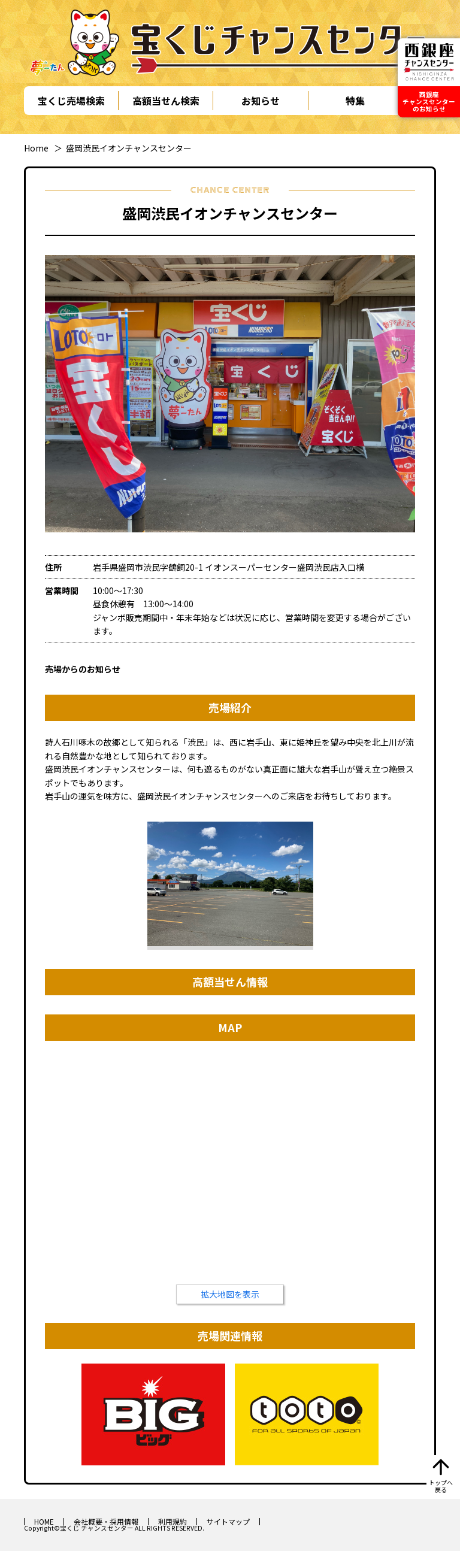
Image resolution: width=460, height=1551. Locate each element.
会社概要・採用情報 (106, 1521)
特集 (355, 100)
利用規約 (172, 1521)
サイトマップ (228, 1521)
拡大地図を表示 (230, 1294)
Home (36, 148)
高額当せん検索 (165, 100)
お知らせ (260, 100)
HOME (44, 1521)
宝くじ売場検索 (71, 100)
